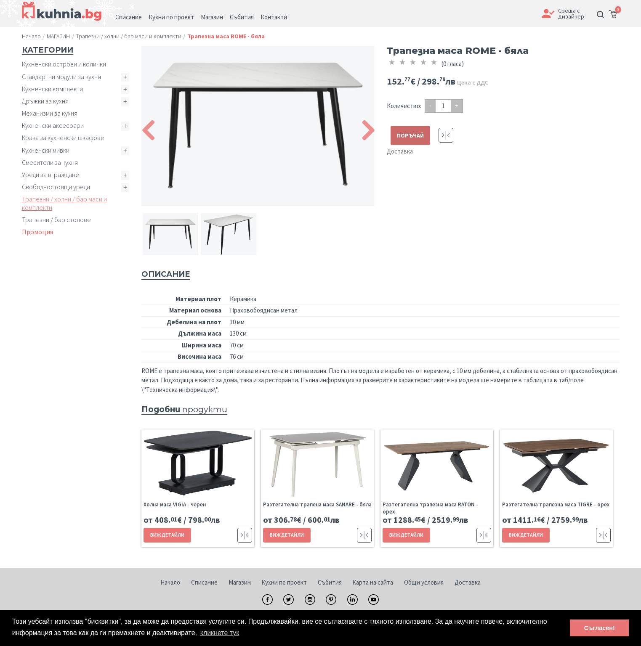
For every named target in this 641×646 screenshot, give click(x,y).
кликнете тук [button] (219, 632)
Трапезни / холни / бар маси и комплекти (64, 203)
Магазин (240, 582)
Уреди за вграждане (50, 174)
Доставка (400, 151)
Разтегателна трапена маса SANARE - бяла (317, 504)
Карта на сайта (372, 582)
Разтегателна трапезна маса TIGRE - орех (555, 504)
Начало (170, 582)
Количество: (404, 106)
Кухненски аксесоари (53, 125)
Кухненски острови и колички (64, 64)
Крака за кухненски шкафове (63, 137)
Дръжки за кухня (45, 101)
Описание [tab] (165, 274)
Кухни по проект (284, 582)
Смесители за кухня (50, 162)
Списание (204, 582)
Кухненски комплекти (52, 89)
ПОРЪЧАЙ (410, 135)
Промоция (37, 232)
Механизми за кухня (49, 113)
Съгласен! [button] (599, 628)
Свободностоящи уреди (56, 187)
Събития (330, 582)
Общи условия (424, 582)
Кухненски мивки (45, 150)
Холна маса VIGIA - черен (175, 504)
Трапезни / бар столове (56, 219)
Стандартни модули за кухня (61, 76)
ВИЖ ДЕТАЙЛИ (167, 535)
